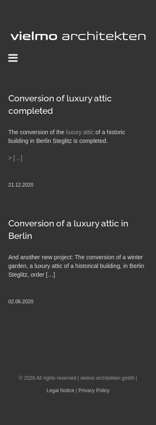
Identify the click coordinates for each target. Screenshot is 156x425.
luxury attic (80, 132)
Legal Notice (60, 390)
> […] (15, 158)
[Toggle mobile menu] (13, 57)
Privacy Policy (93, 390)
